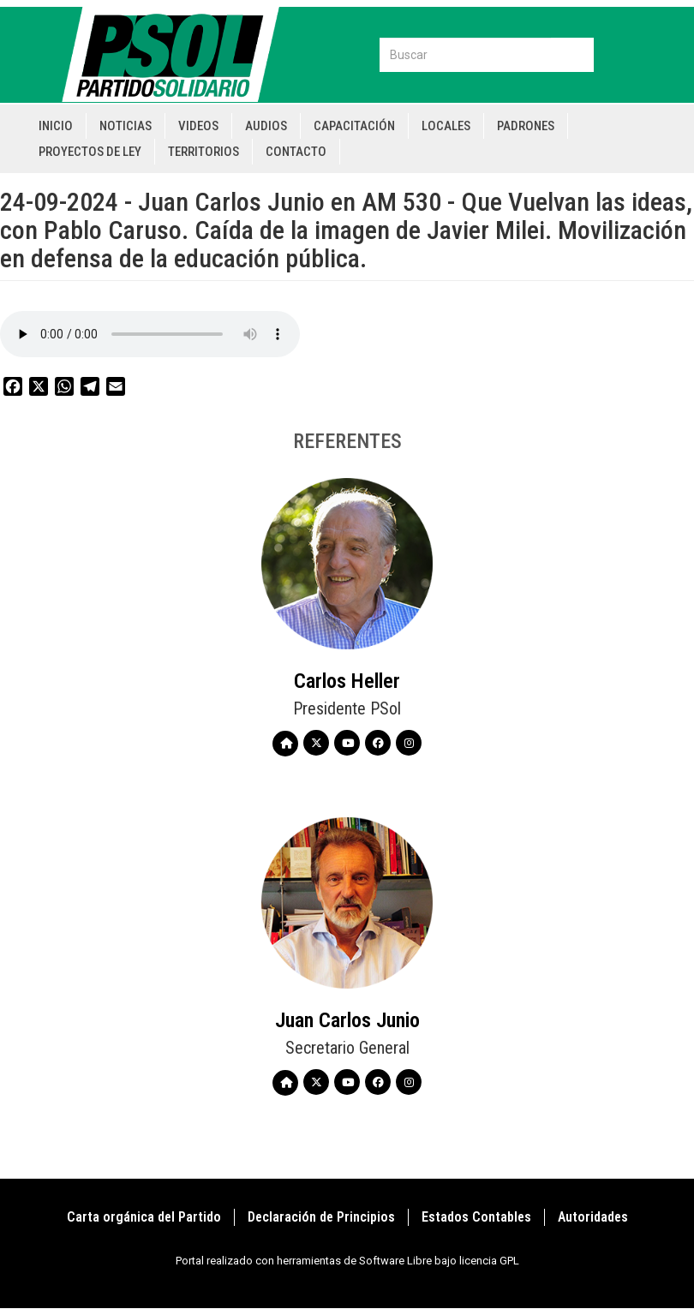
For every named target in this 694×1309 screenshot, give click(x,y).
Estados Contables (476, 1217)
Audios (266, 126)
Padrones (525, 126)
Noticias (125, 126)
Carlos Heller (347, 681)
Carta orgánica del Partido (144, 1217)
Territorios (203, 151)
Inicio (56, 126)
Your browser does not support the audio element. (150, 334)
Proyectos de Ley (90, 151)
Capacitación (354, 126)
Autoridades (593, 1217)
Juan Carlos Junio (347, 1020)
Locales (446, 126)
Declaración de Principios (321, 1217)
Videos (198, 126)
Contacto (296, 151)
